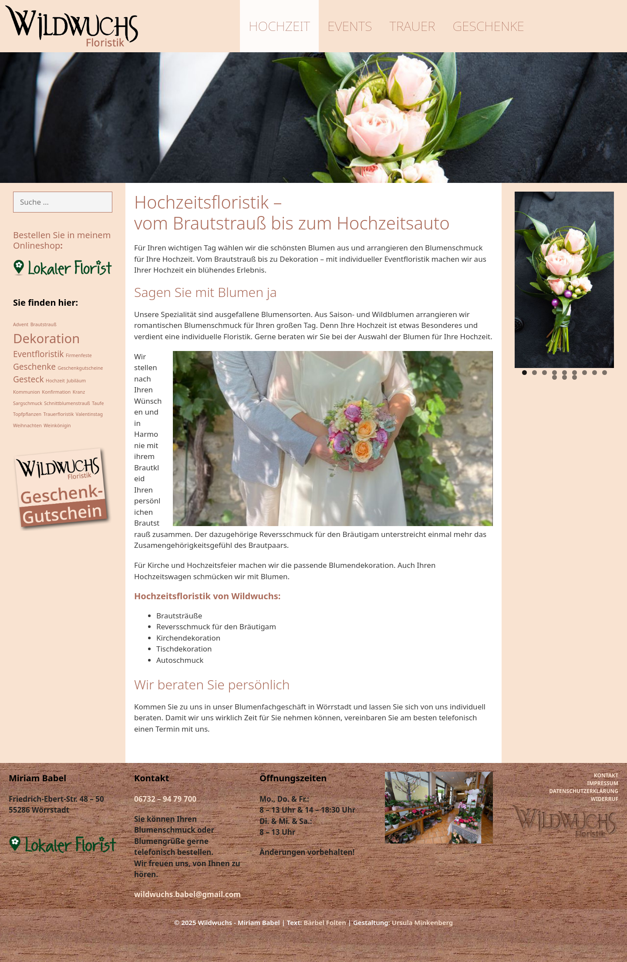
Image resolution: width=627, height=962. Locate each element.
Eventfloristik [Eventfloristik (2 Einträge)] (38, 354)
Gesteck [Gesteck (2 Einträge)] (28, 379)
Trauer (414, 26)
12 (574, 377)
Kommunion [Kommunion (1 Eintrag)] (26, 392)
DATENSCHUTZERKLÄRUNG (583, 791)
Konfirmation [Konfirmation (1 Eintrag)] (56, 392)
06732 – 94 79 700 (165, 799)
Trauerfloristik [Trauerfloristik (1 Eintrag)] (58, 414)
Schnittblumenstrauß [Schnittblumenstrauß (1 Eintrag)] (67, 403)
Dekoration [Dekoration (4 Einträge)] (46, 338)
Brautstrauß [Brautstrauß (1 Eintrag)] (43, 324)
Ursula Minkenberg (422, 922)
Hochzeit (281, 26)
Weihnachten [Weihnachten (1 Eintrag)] (27, 425)
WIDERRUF (604, 799)
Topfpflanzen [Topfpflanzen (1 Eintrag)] (27, 414)
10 (554, 377)
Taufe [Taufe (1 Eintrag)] (98, 403)
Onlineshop (36, 245)
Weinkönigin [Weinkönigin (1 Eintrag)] (57, 425)
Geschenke (490, 26)
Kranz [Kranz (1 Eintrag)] (79, 392)
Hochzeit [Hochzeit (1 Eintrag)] (55, 381)
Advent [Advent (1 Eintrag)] (20, 324)
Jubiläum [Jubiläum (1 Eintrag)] (76, 381)
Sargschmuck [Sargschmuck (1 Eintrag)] (27, 403)
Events (351, 26)
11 (564, 377)
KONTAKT (606, 775)
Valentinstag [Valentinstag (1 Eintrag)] (89, 414)
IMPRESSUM (602, 783)
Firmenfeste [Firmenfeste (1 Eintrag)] (79, 355)
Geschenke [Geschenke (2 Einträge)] (34, 366)
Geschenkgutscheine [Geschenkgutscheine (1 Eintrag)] (80, 368)
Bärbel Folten (324, 922)
